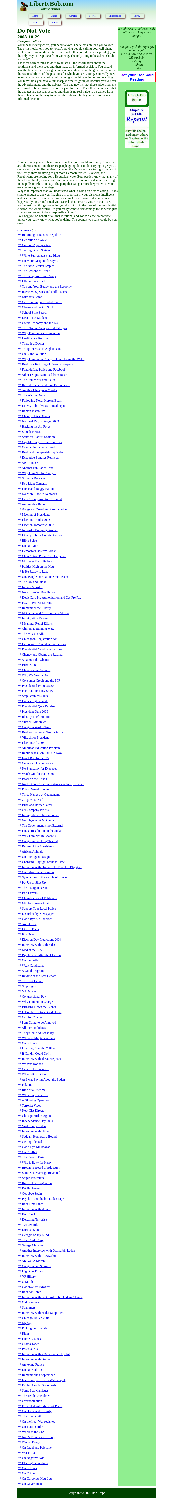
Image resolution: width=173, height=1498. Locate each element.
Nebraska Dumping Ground (40, 530)
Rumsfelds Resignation (37, 1183)
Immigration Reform (35, 618)
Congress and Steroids (36, 1266)
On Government (32, 1483)
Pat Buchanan (31, 1188)
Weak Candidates (33, 965)
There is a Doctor (33, 343)
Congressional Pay (34, 996)
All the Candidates (34, 1027)
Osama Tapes (30, 1344)
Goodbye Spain (32, 1193)
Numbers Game (32, 297)
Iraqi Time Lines (32, 1204)
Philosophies (115, 15)
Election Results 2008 (36, 519)
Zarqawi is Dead (32, 799)
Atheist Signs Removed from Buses (44, 374)
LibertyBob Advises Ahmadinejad (43, 405)
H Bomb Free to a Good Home (41, 1012)
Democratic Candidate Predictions (44, 644)
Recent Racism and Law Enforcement (46, 385)
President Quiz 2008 (35, 711)
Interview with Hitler (35, 1131)
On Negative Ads (33, 1458)
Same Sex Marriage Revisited (41, 1172)
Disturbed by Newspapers (38, 913)
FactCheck (29, 1214)
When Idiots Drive (34, 1074)
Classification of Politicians (39, 898)
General (73, 15)
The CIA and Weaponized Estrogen (44, 328)
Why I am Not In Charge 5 (39, 473)
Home (35, 15)
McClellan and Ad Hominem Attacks (45, 613)
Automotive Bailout (34, 504)
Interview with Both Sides (39, 944)
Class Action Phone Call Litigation (44, 556)
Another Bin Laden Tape (37, 468)
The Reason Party (33, 1157)
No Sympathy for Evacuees (39, 768)
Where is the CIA (33, 1432)
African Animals (32, 851)
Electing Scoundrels (35, 1463)
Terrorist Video (31, 1105)
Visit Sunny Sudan (34, 1126)
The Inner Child (32, 1416)
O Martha (28, 1281)
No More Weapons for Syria (40, 260)
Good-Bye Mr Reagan (36, 1147)
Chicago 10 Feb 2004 (35, 1318)
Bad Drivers (30, 893)
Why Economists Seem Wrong (41, 333)
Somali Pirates (31, 431)
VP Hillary (29, 1276)
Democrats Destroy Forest (39, 551)
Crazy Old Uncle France (37, 763)
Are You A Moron (33, 1261)
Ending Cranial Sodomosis (39, 1385)
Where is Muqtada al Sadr (38, 1038)
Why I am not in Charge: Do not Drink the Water (53, 359)
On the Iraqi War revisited (38, 1421)
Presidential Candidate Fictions (42, 649)
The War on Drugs (34, 395)
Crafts (54, 15)
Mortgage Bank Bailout (37, 561)
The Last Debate (32, 981)
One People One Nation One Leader (45, 576)
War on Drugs (31, 1442)
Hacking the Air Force (36, 426)
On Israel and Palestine (37, 1447)
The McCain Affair (34, 633)
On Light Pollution (34, 354)
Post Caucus (30, 1349)
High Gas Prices (32, 1271)
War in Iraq (29, 1452)
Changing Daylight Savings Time (43, 862)
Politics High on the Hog (38, 566)
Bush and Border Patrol (37, 805)
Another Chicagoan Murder (39, 390)
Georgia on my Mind (35, 1235)
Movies (93, 15)
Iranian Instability (33, 411)
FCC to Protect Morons (37, 602)
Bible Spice (29, 540)
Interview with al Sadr (36, 1209)
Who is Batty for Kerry (37, 1162)
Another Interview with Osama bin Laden (48, 1250)
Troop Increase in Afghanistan (41, 348)
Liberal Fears (30, 929)
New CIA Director (34, 1110)
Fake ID (27, 1084)
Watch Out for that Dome (38, 773)
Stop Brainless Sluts (35, 696)
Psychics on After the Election (41, 955)
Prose (55, 22)
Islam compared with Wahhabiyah (43, 1380)
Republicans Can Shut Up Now (42, 753)
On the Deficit (31, 960)
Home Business (32, 1338)
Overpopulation (32, 1401)
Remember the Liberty (36, 608)
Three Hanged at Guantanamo (41, 794)
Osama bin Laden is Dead (38, 447)
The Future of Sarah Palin (38, 380)
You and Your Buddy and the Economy (47, 286)
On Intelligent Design (36, 856)
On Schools (29, 1043)
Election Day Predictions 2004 (41, 939)
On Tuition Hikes (33, 1426)
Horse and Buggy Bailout (38, 488)
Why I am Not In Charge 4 (39, 836)
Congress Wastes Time (36, 727)
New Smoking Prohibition (39, 592)
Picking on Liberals (34, 1328)
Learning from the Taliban (39, 1048)
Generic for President (35, 1069)
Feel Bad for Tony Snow (37, 690)
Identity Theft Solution (36, 716)
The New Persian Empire (38, 266)
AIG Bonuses (30, 462)
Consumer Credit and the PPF (41, 680)
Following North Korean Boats (42, 400)
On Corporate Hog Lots (37, 1478)
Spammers (29, 1307)
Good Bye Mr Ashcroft (37, 919)
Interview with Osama (36, 1359)
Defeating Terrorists (35, 1219)
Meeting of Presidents (36, 514)
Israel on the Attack (34, 779)
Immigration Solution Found (40, 815)
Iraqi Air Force (31, 1292)
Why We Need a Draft (36, 675)
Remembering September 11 (40, 1375)
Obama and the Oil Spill (37, 307)
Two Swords (30, 1224)
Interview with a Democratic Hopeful (46, 1354)
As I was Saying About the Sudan (43, 1079)
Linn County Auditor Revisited (42, 499)
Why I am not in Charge (37, 1001)
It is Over (28, 934)
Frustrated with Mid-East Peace (42, 1406)
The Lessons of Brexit (36, 271)
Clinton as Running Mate (38, 628)
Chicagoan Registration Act (39, 639)
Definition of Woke (34, 240)
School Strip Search (34, 312)
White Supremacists (35, 1095)
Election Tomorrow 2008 (38, 525)
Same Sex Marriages (35, 1390)
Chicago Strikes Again (36, 1115)
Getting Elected (32, 1141)
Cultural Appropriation (36, 245)
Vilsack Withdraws (34, 722)
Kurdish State (31, 1229)
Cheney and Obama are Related (42, 654)
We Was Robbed (32, 1064)
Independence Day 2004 (37, 1121)
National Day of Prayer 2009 (40, 421)
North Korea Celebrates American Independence (53, 784)
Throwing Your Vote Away (39, 276)
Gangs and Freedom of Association (44, 509)
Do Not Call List (32, 1369)
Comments (24, 230)
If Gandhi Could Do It (36, 1053)
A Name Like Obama (35, 659)
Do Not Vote (30, 545)
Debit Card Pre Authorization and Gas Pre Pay (51, 597)
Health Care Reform (35, 338)
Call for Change (32, 1017)
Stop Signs (29, 986)
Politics (36, 22)
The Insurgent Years (35, 887)
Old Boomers (30, 1302)
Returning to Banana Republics (42, 234)
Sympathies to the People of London (45, 877)
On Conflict (29, 1152)
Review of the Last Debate (39, 976)
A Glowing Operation (36, 1100)
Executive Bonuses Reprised (40, 457)
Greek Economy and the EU (40, 323)
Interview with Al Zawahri (39, 1255)
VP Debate (29, 991)
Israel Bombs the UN (35, 758)
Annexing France (33, 1364)
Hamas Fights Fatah (35, 701)
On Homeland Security (37, 1411)
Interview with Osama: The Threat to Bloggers (52, 867)
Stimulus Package (33, 478)
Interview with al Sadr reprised (42, 1058)
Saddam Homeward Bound (39, 1136)
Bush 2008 (29, 665)
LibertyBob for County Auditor (42, 535)
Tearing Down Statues (36, 250)
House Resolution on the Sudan (42, 830)
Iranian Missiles (32, 587)
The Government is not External (42, 825)
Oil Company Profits (35, 810)
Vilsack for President (35, 737)
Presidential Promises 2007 (39, 685)
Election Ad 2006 (33, 742)
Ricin (25, 1333)
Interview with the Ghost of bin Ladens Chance (52, 1297)
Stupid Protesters (33, 1178)
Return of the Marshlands (38, 846)
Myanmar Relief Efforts (37, 623)
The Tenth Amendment (36, 1395)
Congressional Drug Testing (40, 841)
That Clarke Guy (33, 1240)
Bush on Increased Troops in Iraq (43, 732)
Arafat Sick (29, 924)
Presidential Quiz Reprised (39, 706)
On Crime (28, 1473)
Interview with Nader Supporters (43, 1312)
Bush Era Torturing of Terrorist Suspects (48, 364)
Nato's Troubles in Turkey (38, 1437)
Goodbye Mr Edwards (36, 1286)
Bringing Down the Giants (39, 1007)
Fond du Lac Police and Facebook (43, 369)
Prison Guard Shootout (36, 789)
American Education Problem (41, 747)
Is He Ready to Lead (35, 571)
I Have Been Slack (34, 281)
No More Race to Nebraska (39, 494)
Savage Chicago (32, 1245)
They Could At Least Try (38, 1033)
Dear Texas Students (35, 317)
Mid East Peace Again (36, 903)
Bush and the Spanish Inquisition (43, 452)
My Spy (27, 1323)
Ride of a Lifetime (34, 1090)
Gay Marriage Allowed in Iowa (42, 442)
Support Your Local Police (39, 908)
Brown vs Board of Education (41, 1167)
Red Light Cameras (34, 483)
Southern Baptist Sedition (38, 437)
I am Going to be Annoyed (39, 1022)
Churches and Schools (36, 670)
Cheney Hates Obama (36, 416)
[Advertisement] (67, 130)
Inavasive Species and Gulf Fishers (44, 291)
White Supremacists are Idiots (41, 255)
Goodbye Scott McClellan (38, 820)
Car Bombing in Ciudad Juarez (42, 302)
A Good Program (33, 970)
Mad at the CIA (32, 950)
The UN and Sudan (34, 582)
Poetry (137, 15)
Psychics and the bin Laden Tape (43, 1198)
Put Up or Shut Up (34, 882)
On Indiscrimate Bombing (38, 872)
